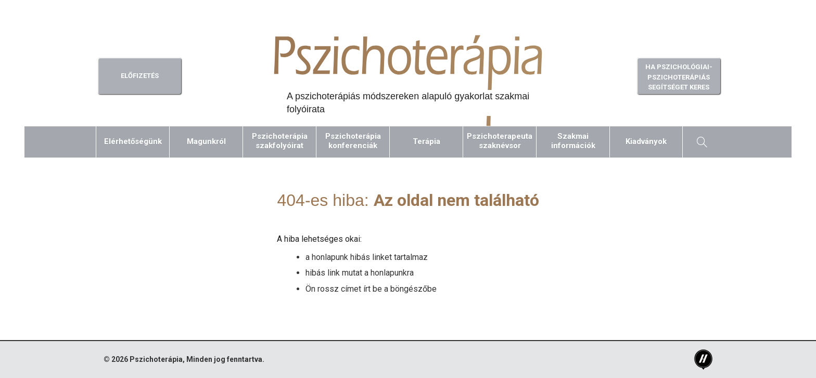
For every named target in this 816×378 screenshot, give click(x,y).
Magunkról (206, 141)
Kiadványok (646, 141)
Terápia (426, 141)
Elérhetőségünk (133, 141)
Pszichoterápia (156, 359)
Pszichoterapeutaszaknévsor (499, 141)
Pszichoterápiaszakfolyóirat (280, 141)
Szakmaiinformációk (573, 141)
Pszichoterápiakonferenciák (353, 141)
